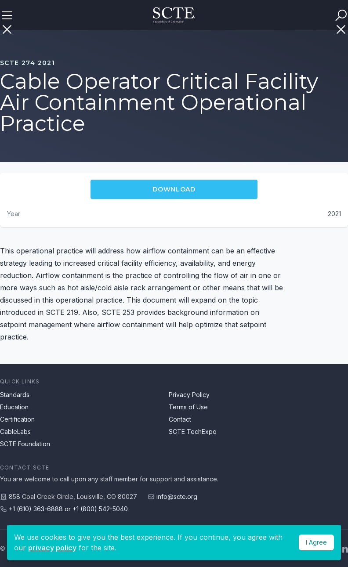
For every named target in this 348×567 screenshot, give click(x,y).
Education (14, 407)
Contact (180, 419)
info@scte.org (176, 496)
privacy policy (52, 547)
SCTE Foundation (25, 444)
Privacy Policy (189, 394)
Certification (17, 419)
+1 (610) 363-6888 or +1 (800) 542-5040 (68, 509)
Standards (14, 394)
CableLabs (15, 431)
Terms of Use (188, 407)
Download (174, 189)
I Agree (316, 542)
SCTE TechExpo (193, 431)
